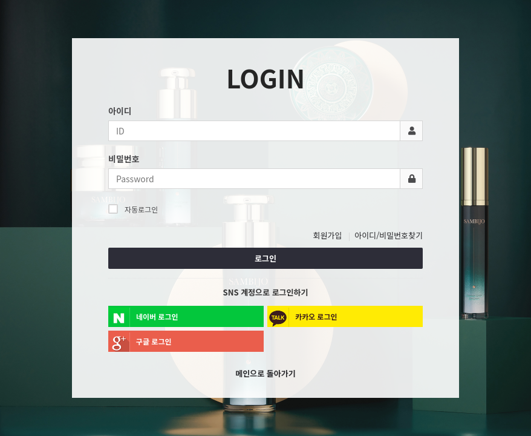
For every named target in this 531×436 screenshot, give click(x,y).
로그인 (265, 258)
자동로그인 (133, 208)
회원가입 (327, 235)
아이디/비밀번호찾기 (388, 235)
